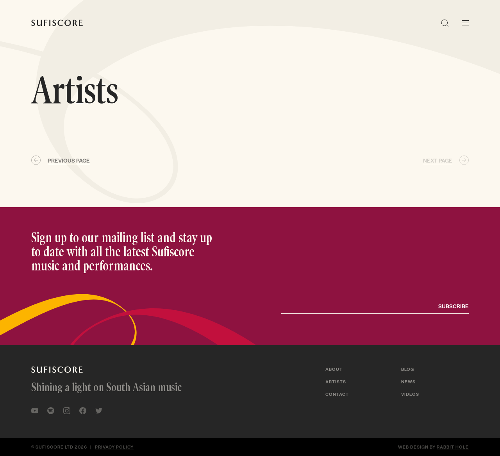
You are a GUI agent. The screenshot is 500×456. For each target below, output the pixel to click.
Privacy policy (114, 446)
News (408, 381)
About (334, 369)
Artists (335, 381)
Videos (410, 394)
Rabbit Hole (453, 446)
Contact (337, 394)
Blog (407, 369)
